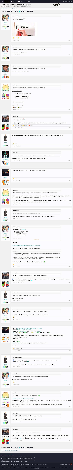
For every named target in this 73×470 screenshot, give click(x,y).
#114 (70, 319)
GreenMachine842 (16, 127)
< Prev (8, 11)
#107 (70, 160)
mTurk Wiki (19, 1)
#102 (70, 54)
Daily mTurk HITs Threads (11, 6)
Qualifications (16, 343)
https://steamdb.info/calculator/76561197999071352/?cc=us (26, 245)
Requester (28, 329)
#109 (70, 203)
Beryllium (62, 464)
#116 (70, 366)
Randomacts (5, 91)
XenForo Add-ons (26, 464)
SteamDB (26, 91)
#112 (70, 282)
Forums (7, 1)
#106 (70, 145)
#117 (70, 384)
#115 (70, 350)
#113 (70, 300)
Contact (39, 331)
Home (2, 1)
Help (66, 464)
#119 (70, 421)
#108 (70, 180)
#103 (70, 73)
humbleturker (23, 6)
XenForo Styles (33, 464)
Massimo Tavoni (22, 331)
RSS (71, 464)
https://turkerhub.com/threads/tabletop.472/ (22, 398)
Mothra (5, 177)
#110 (70, 218)
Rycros (5, 22)
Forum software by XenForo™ (11, 464)
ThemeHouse (19, 465)
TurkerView (27, 1)
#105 (70, 127)
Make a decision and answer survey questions (26, 328)
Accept (23, 329)
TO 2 (14, 334)
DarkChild (5, 159)
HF (21, 438)
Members (13, 1)
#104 (70, 109)
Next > (31, 11)
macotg (5, 142)
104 (28, 11)
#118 (70, 406)
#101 (70, 40)
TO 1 (14, 332)
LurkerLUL (5, 72)
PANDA (40, 328)
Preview (19, 329)
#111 (70, 266)
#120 (70, 440)
